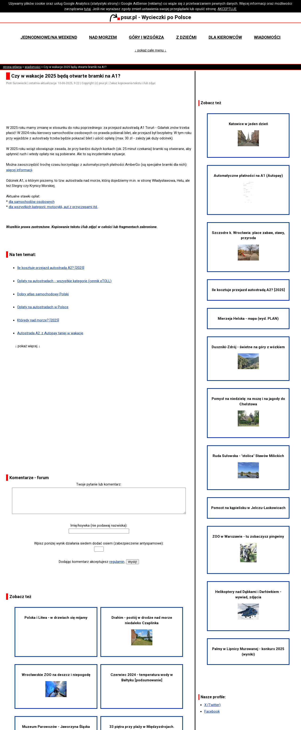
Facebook (212, 711)
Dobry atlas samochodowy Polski (43, 294)
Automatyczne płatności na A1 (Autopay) (248, 188)
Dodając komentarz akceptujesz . (92, 562)
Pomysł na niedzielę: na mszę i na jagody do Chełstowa (248, 411)
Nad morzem (103, 37)
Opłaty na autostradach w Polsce (42, 307)
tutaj (87, 9)
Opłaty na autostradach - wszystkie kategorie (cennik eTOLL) (64, 281)
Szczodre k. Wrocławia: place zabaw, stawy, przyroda (248, 245)
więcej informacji (19, 170)
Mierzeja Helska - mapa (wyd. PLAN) (248, 318)
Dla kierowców (225, 37)
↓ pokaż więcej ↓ (27, 346)
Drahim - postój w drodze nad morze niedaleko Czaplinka (141, 630)
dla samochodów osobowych (32, 202)
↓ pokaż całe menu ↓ (150, 50)
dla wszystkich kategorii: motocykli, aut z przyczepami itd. (53, 207)
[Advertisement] (100, 111)
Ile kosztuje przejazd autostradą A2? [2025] (50, 268)
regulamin (116, 562)
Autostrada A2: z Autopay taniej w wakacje (50, 333)
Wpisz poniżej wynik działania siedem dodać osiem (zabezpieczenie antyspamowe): (98, 543)
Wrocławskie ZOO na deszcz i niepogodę (56, 685)
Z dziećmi (186, 37)
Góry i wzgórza (146, 37)
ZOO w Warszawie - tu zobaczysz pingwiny (248, 548)
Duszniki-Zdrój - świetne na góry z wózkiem (248, 357)
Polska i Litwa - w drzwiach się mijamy (55, 618)
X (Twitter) (212, 705)
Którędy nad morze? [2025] (38, 320)
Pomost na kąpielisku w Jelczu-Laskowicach (248, 508)
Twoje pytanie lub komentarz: (98, 484)
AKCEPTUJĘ (227, 9)
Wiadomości (267, 37)
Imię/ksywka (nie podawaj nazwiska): (98, 525)
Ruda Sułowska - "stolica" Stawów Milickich (248, 466)
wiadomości (32, 67)
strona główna (12, 67)
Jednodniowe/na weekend (48, 37)
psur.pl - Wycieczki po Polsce (150, 17)
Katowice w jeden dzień (248, 134)
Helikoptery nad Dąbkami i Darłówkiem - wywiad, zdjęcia (248, 605)
